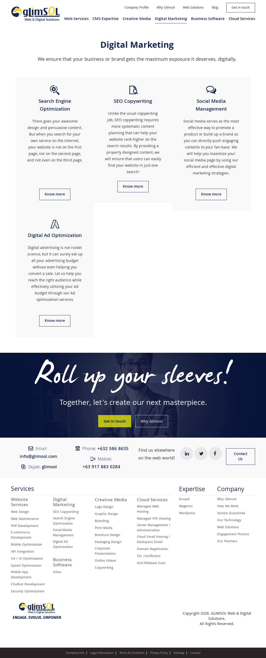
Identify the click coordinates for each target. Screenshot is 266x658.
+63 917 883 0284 (101, 467)
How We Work (227, 506)
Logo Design (104, 507)
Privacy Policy (159, 653)
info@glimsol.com (38, 457)
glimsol (49, 467)
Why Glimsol (166, 8)
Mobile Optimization (26, 545)
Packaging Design (108, 542)
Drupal (184, 499)
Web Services (76, 19)
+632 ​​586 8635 (113, 449)
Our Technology (229, 520)
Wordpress (187, 513)
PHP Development (24, 526)
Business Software (208, 19)
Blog (215, 8)
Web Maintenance (25, 519)
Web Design (20, 512)
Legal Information (102, 653)
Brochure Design (107, 535)
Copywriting (104, 568)
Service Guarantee (231, 513)
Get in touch (241, 8)
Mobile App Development (21, 575)
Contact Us (240, 457)
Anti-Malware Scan (151, 563)
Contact (195, 653)
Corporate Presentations (105, 551)
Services (22, 490)
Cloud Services (242, 19)
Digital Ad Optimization (63, 545)
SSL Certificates (149, 556)
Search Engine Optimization (64, 521)
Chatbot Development (28, 584)
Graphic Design (106, 514)
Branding (102, 521)
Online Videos (105, 561)
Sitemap (179, 653)
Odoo (57, 572)
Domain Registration (152, 549)
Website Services (19, 503)
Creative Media (137, 19)
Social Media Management (63, 533)
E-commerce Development (21, 535)
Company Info (75, 653)
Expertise (192, 490)
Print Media (103, 528)
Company (230, 490)
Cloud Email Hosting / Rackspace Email (153, 540)
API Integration (22, 552)
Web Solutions (193, 8)
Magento (185, 506)
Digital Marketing (171, 19)
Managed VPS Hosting (154, 519)
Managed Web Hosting (148, 509)
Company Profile (136, 8)
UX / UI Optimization (27, 559)
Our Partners (227, 541)
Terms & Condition (131, 653)
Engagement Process (233, 534)
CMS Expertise (105, 19)
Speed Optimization (26, 566)
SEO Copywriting (66, 512)
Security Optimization (27, 591)
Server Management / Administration (153, 528)
